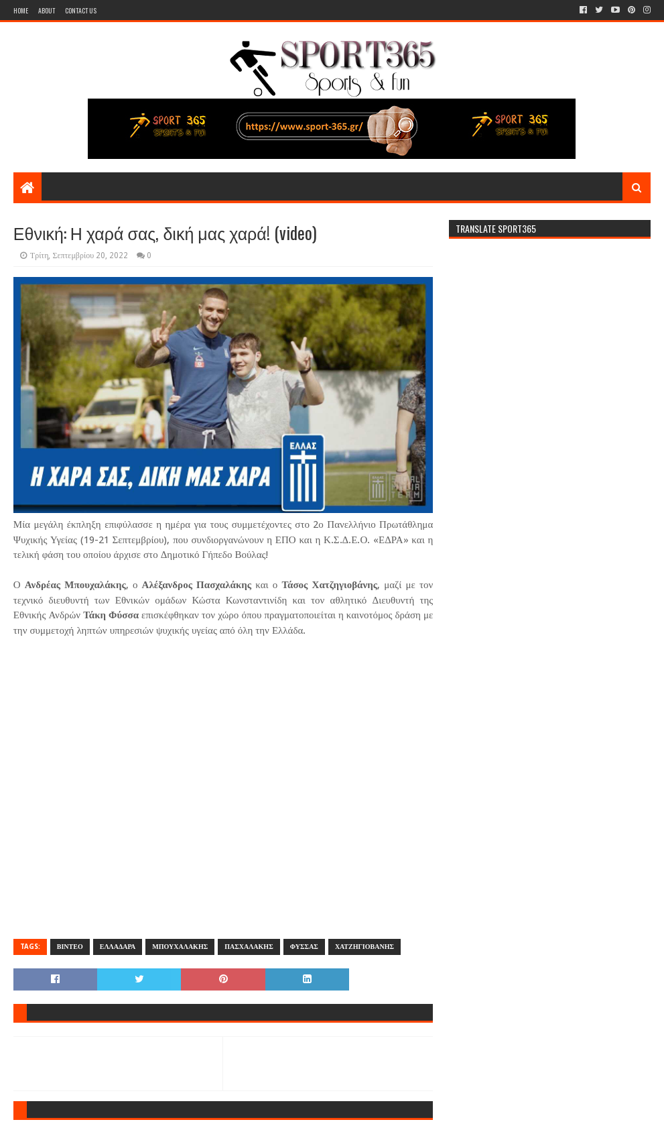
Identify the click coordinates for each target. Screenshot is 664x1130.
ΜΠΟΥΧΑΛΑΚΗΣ (180, 946)
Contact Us (80, 10)
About (46, 10)
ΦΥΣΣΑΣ (304, 946)
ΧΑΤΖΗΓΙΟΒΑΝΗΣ (364, 946)
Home (20, 10)
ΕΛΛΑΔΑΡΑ (118, 946)
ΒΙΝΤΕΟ (70, 946)
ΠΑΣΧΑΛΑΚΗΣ (248, 946)
